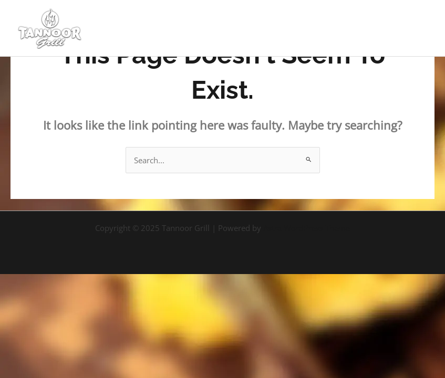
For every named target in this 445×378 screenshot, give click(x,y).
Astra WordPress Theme (306, 228)
